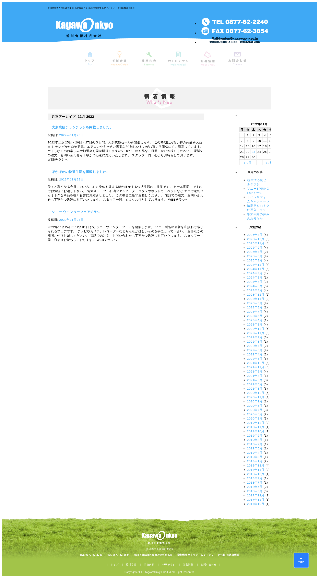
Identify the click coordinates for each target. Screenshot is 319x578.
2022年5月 (255, 350)
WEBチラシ (169, 564)
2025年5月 (255, 256)
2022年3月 (255, 358)
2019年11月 (255, 427)
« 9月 (248, 162)
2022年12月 (255, 328)
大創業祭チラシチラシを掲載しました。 (82, 127)
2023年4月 (255, 320)
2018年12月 (255, 465)
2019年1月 (255, 461)
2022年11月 (255, 333)
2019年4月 (255, 452)
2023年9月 (255, 303)
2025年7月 (255, 251)
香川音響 (131, 564)
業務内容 (149, 564)
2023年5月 (255, 316)
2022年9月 (255, 337)
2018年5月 (255, 486)
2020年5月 (255, 414)
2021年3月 (255, 388)
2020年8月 (255, 405)
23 (253, 151)
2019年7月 (255, 444)
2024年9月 (255, 273)
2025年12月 (255, 239)
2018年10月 (255, 474)
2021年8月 (255, 375)
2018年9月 (255, 478)
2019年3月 (255, 457)
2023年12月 (255, 294)
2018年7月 (255, 482)
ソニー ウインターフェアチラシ (76, 212)
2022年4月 (255, 354)
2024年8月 (255, 277)
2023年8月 (255, 307)
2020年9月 (255, 401)
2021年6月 (255, 380)
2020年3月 (255, 418)
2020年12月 (255, 392)
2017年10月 (255, 504)
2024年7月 (255, 281)
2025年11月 (255, 243)
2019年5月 (255, 448)
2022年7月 (255, 345)
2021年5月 (255, 384)
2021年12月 (255, 363)
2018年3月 (255, 491)
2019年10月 (255, 431)
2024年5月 (255, 286)
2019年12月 (255, 422)
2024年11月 (255, 269)
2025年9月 (255, 247)
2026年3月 (255, 234)
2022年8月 (255, 341)
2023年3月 (255, 324)
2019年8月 (255, 439)
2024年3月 (255, 290)
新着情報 (188, 564)
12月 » (271, 162)
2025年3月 (255, 260)
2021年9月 (255, 371)
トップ (114, 564)
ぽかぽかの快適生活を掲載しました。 (81, 172)
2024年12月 (255, 264)
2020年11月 (255, 397)
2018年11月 (255, 469)
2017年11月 (255, 499)
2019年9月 (255, 435)
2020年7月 (255, 410)
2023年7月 (255, 311)
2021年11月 (255, 367)
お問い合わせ (208, 564)
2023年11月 (255, 298)
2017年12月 (255, 495)
